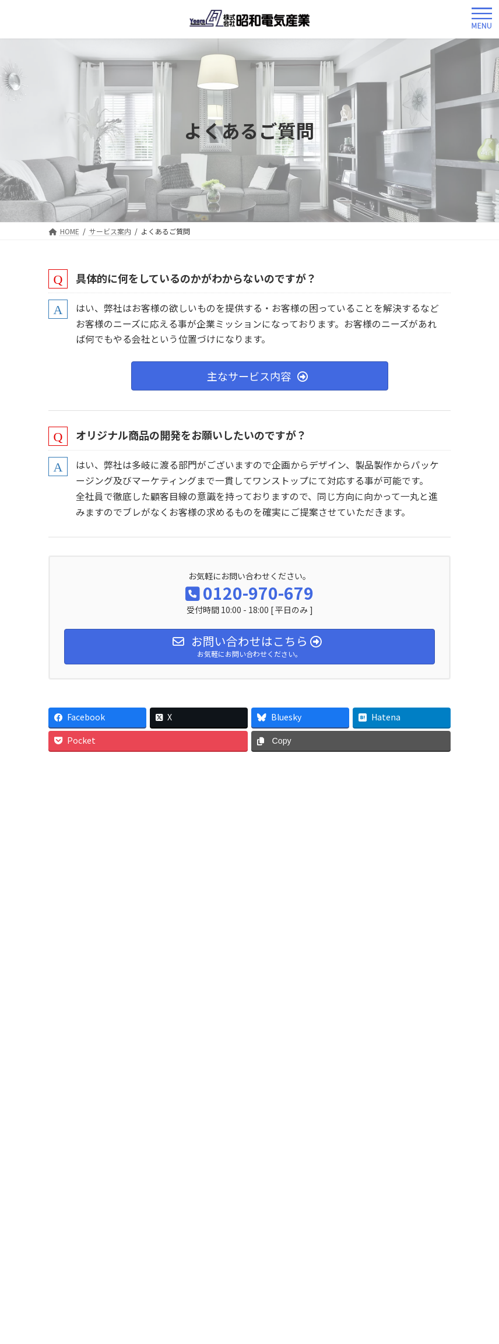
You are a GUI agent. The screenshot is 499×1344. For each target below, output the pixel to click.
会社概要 (110, 975)
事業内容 (185, 975)
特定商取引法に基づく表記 (308, 985)
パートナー (266, 975)
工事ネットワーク (368, 975)
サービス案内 (83, 823)
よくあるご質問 (85, 873)
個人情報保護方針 (170, 985)
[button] (259, 376)
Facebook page (145, 1291)
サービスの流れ (85, 850)
